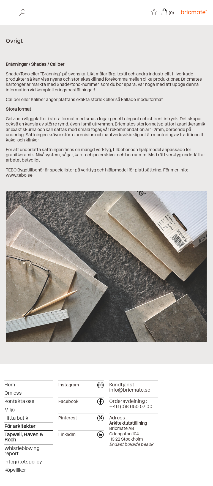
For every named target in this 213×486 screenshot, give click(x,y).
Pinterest (81, 418)
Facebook (81, 401)
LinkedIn (81, 434)
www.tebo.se (19, 175)
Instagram (81, 384)
